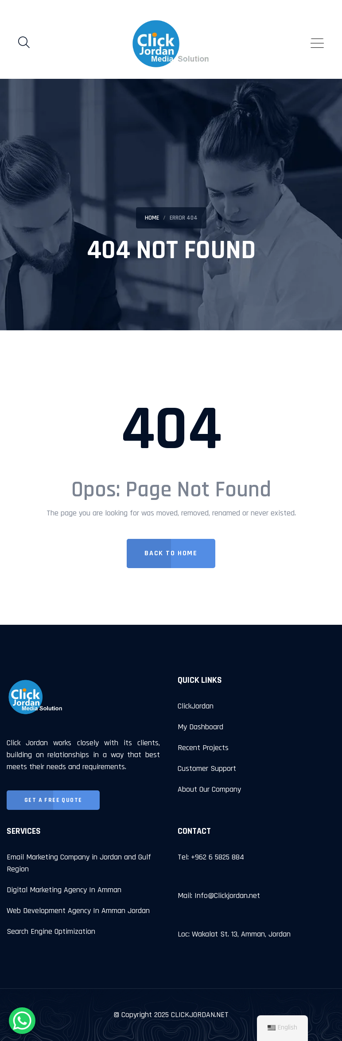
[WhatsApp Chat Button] (22, 1020)
